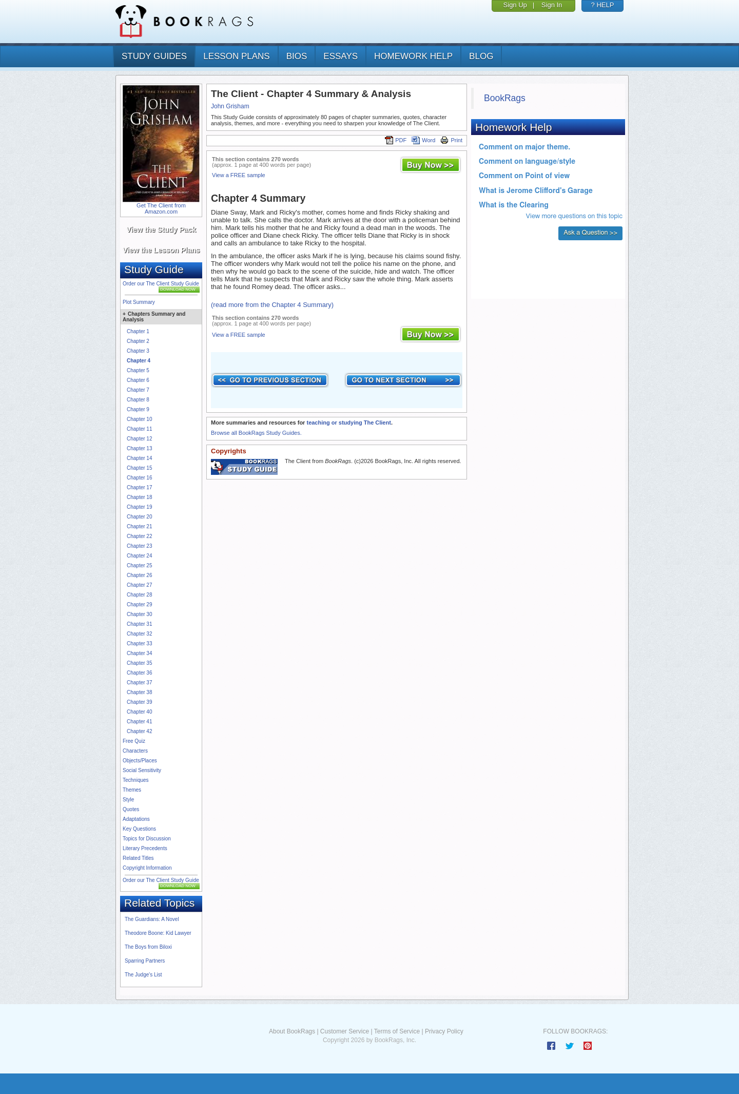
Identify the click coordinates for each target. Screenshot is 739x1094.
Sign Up (515, 5)
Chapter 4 (138, 360)
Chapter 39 (139, 702)
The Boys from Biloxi (148, 947)
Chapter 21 (139, 526)
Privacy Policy (444, 1031)
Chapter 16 (139, 478)
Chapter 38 (139, 692)
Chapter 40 (139, 712)
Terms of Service (397, 1031)
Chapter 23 (139, 546)
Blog (481, 56)
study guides (154, 56)
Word (423, 140)
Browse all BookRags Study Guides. (256, 433)
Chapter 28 (139, 595)
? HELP (602, 5)
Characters (135, 751)
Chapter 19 (139, 507)
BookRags (505, 98)
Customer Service (344, 1031)
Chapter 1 (138, 331)
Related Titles (138, 858)
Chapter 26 (139, 575)
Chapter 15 (139, 468)
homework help (413, 56)
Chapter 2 (138, 341)
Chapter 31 (139, 624)
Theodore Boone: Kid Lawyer (158, 933)
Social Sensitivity (142, 770)
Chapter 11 (139, 429)
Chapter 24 (139, 556)
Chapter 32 (139, 634)
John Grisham (230, 106)
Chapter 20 (139, 517)
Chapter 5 (138, 370)
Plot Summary (139, 302)
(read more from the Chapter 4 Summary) (272, 305)
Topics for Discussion (147, 838)
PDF (395, 140)
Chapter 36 (139, 673)
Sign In (551, 5)
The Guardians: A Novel (152, 919)
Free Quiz (134, 741)
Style (128, 799)
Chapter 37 (139, 682)
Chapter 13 (139, 448)
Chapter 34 (139, 653)
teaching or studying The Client (348, 422)
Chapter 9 (138, 409)
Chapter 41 (139, 721)
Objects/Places (140, 760)
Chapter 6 (138, 380)
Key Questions (139, 829)
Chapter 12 (139, 439)
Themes (132, 790)
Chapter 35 (139, 663)
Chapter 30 (139, 614)
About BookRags (292, 1031)
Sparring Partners (145, 961)
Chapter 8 (138, 399)
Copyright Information (147, 868)
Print (451, 140)
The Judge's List (143, 974)
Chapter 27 (139, 585)
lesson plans (236, 56)
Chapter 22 (139, 536)
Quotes (131, 809)
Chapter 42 (139, 731)
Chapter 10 (139, 419)
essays (340, 56)
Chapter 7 (138, 390)
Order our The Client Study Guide (161, 283)
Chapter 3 (138, 351)
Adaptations (136, 819)
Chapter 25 (139, 565)
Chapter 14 (139, 458)
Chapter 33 (139, 643)
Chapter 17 (139, 487)
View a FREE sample (238, 175)
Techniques (136, 780)
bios (296, 56)
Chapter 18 (139, 497)
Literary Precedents (145, 848)
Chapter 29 (139, 604)
